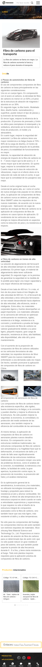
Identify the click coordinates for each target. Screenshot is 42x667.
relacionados (14, 570)
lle (5, 73)
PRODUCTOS (7, 656)
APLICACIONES (8, 14)
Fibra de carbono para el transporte (31, 14)
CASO (19, 14)
